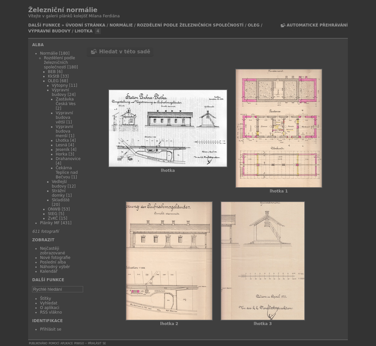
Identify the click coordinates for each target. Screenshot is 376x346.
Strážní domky (58, 193)
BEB (52, 71)
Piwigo (79, 343)
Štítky (45, 298)
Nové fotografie (55, 257)
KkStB (53, 76)
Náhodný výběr (55, 266)
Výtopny (60, 85)
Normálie (121, 25)
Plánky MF (50, 223)
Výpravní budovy (49, 31)
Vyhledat (48, 303)
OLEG (254, 25)
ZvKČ (53, 218)
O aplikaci (49, 307)
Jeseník (62, 149)
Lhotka (84, 31)
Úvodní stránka (85, 25)
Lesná (61, 145)
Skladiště (61, 200)
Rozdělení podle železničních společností (190, 25)
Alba (38, 45)
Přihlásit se (50, 329)
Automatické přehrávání (317, 25)
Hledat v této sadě (124, 52)
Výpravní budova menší (64, 131)
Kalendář (48, 271)
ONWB (54, 209)
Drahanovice (68, 158)
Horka (61, 154)
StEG (52, 213)
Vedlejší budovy (59, 184)
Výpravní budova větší (64, 117)
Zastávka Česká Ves (66, 101)
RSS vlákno (51, 312)
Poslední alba (53, 262)
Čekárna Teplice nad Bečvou (67, 172)
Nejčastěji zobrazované (52, 250)
